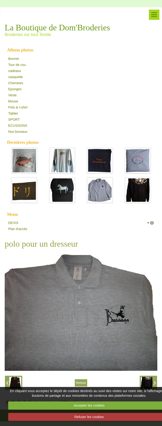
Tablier (13, 113)
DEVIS (81, 223)
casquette (15, 77)
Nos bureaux (17, 132)
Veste (12, 95)
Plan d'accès (17, 229)
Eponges (15, 89)
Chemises (15, 83)
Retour (81, 383)
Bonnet (13, 59)
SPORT (14, 119)
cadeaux (14, 71)
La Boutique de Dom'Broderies (57, 27)
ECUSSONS (17, 125)
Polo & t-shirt (17, 107)
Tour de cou (17, 65)
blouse (13, 101)
